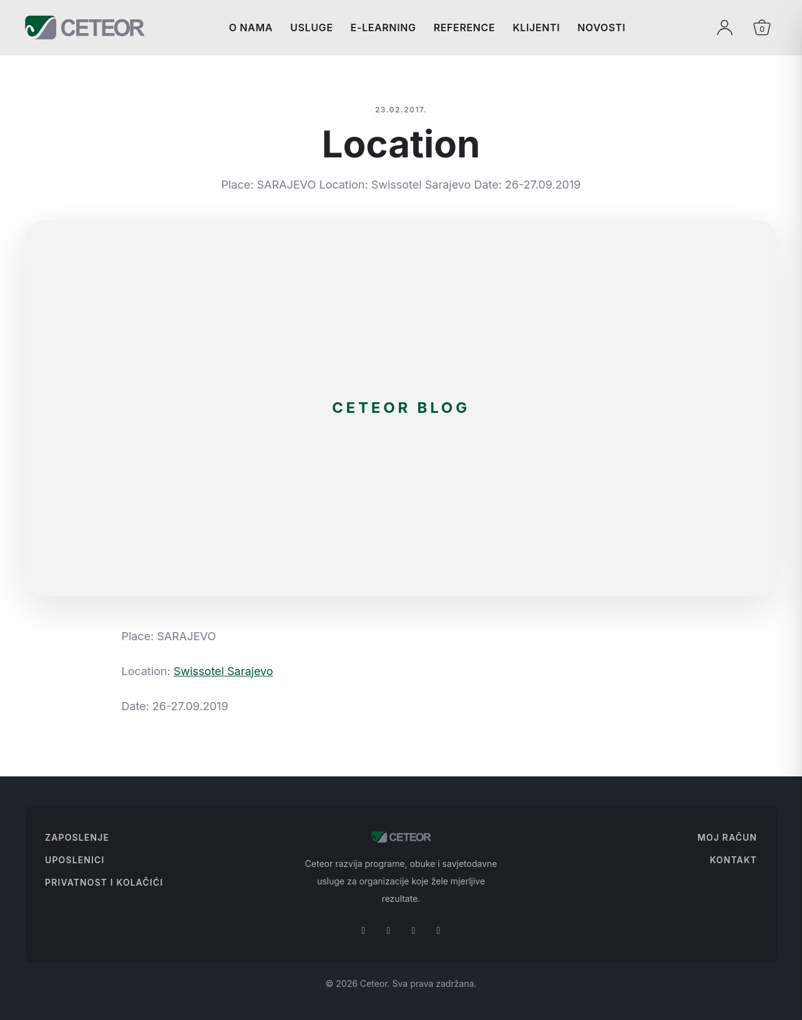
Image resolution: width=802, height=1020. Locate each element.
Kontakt (733, 859)
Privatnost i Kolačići (104, 882)
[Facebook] (364, 930)
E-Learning (383, 27)
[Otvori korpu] (762, 27)
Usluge (311, 27)
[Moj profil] (725, 27)
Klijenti (536, 27)
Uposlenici (75, 859)
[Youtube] (439, 930)
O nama (251, 27)
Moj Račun (727, 837)
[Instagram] (389, 930)
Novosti (601, 27)
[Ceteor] (85, 27)
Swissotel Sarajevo (223, 671)
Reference (465, 27)
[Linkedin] (414, 930)
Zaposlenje (77, 837)
